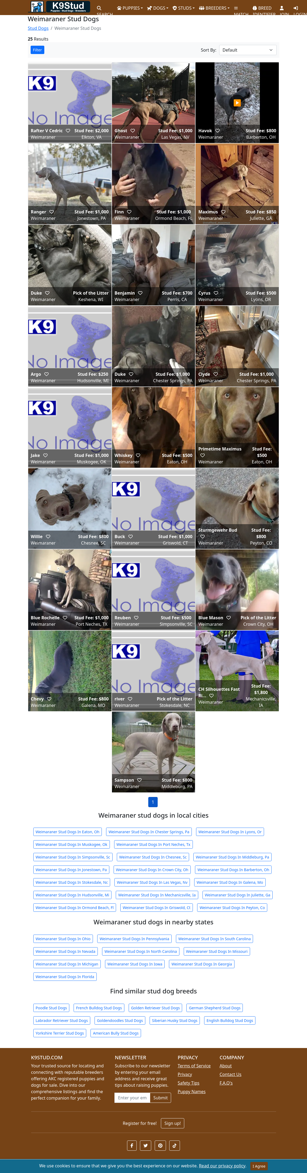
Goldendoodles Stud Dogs (120, 1020)
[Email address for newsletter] (132, 1098)
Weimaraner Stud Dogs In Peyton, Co (232, 907)
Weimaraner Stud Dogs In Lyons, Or (230, 831)
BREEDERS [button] (212, 8)
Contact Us (230, 1074)
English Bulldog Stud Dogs (230, 1020)
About (225, 1066)
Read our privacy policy (222, 1166)
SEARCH (105, 9)
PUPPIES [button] (128, 8)
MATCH (241, 9)
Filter (37, 49)
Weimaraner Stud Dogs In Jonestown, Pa (71, 869)
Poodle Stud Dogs (51, 1007)
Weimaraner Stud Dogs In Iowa (134, 964)
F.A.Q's (226, 1083)
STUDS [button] (182, 8)
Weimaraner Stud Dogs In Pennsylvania (134, 938)
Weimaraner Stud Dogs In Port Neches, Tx (153, 844)
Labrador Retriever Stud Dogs (62, 1020)
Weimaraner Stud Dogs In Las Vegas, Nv (152, 882)
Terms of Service (194, 1066)
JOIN (284, 9)
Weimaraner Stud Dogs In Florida (65, 976)
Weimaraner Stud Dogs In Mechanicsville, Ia (157, 894)
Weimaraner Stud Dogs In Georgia (201, 964)
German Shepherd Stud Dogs (214, 1007)
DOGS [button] (156, 8)
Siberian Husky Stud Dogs (174, 1020)
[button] (68, 131)
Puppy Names (191, 1092)
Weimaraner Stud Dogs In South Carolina (214, 938)
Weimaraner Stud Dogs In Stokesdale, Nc (72, 882)
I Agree (259, 1166)
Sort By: (208, 50)
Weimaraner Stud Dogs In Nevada (66, 951)
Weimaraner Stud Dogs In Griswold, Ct (156, 907)
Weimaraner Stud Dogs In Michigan (67, 964)
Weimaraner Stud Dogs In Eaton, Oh (68, 831)
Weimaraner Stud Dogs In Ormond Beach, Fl (75, 907)
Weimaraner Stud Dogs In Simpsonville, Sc (73, 857)
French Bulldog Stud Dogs (99, 1007)
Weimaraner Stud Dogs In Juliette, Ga (237, 894)
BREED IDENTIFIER (264, 9)
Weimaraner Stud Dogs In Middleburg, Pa (232, 857)
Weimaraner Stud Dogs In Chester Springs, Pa (149, 831)
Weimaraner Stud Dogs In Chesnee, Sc (153, 857)
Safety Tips (188, 1083)
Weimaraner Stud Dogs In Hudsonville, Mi (72, 894)
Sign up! (172, 1123)
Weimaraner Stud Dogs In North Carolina (140, 951)
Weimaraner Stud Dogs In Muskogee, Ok (71, 844)
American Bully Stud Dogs (116, 1033)
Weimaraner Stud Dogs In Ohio (63, 938)
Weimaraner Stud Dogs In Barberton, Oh (233, 869)
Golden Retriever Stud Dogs (155, 1007)
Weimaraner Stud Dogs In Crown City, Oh (152, 869)
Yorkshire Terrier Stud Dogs (60, 1033)
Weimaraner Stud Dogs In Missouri (217, 951)
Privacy (185, 1074)
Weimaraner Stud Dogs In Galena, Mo (230, 882)
